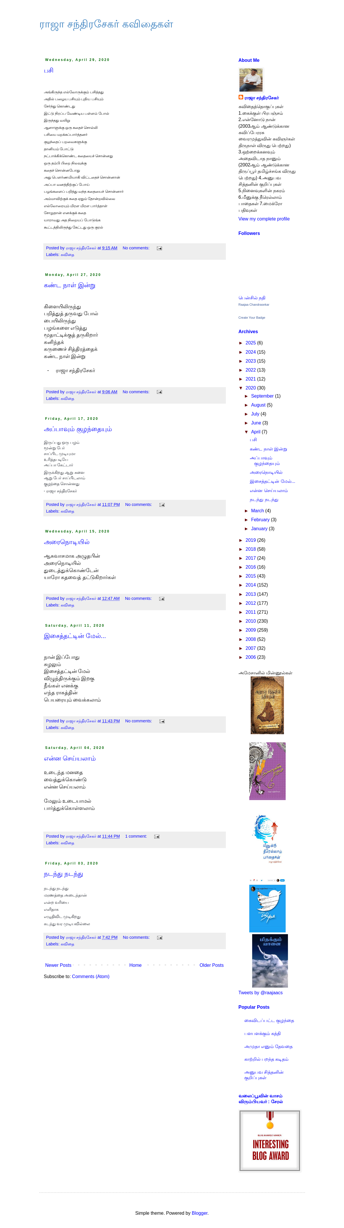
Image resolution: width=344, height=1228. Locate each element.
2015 (251, 576)
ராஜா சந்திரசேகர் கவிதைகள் (106, 24)
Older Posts (212, 965)
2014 (251, 585)
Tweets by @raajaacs (261, 992)
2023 (251, 361)
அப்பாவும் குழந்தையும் (78, 429)
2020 (251, 387)
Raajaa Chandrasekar (254, 304)
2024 (251, 352)
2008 (251, 639)
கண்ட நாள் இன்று (69, 285)
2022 (251, 370)
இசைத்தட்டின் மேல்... (75, 635)
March (258, 510)
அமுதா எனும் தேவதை (268, 1046)
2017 (251, 558)
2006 (251, 657)
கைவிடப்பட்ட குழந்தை (269, 1020)
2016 (251, 567)
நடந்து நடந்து (63, 873)
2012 (251, 603)
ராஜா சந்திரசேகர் (261, 97)
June (256, 422)
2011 (251, 612)
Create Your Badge (252, 317)
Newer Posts (58, 965)
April (256, 431)
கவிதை (67, 254)
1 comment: (136, 836)
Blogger (199, 1213)
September (263, 396)
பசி (48, 70)
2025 (251, 342)
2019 (251, 540)
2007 (251, 648)
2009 (251, 630)
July (256, 413)
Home (135, 965)
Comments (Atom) (90, 976)
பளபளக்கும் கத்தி (262, 1033)
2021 (251, 378)
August (259, 404)
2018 (251, 549)
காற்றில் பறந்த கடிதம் (266, 1059)
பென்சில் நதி (252, 297)
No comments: (137, 248)
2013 (251, 594)
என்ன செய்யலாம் (70, 758)
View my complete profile (264, 218)
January (260, 528)
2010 (251, 621)
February (261, 519)
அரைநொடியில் (67, 542)
